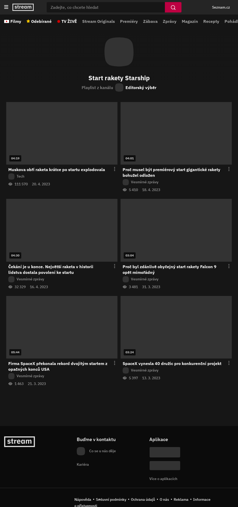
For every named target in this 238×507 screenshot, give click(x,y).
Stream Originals (98, 21)
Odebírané (41, 21)
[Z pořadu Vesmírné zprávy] (176, 182)
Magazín (190, 21)
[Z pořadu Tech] (61, 176)
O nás (164, 499)
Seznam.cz (221, 7)
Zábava (150, 21)
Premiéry (129, 21)
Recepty (211, 21)
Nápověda (82, 499)
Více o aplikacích (163, 478)
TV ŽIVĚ (69, 21)
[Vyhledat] (173, 7)
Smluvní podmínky (111, 499)
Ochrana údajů (143, 499)
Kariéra (83, 464)
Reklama (181, 499)
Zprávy (170, 21)
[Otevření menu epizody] (111, 169)
